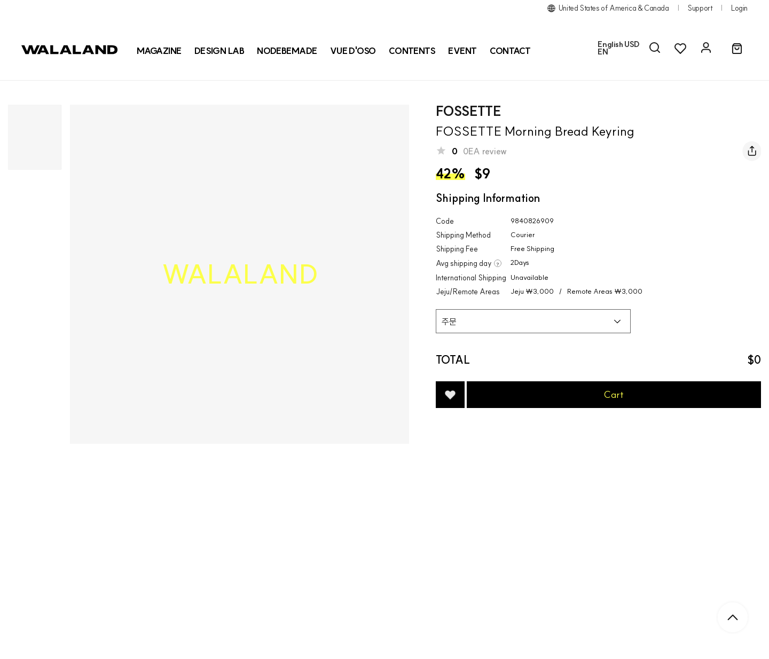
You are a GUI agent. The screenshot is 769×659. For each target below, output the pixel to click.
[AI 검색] (654, 48)
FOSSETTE (468, 111)
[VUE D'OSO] (353, 50)
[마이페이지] (706, 48)
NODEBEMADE (287, 50)
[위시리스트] (680, 48)
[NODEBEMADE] (287, 50)
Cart (613, 394)
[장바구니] (737, 49)
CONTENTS (412, 50)
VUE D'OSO (353, 50)
